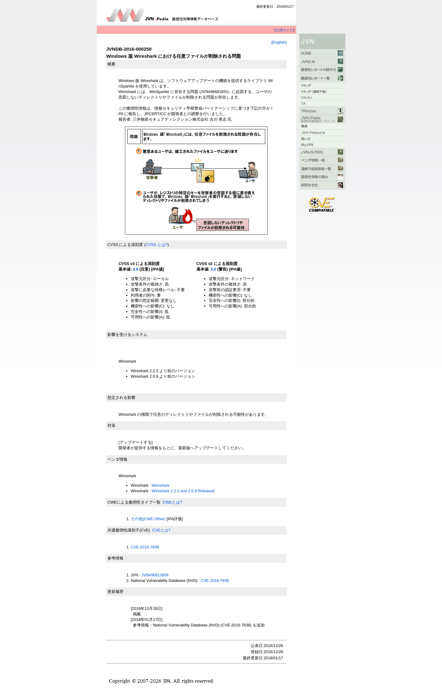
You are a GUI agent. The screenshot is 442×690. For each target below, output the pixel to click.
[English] (278, 42)
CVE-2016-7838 (145, 547)
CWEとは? (172, 502)
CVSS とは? (156, 244)
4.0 (213, 269)
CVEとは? (161, 530)
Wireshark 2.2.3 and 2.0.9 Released (183, 491)
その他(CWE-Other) (148, 519)
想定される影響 (121, 397)
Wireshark (160, 485)
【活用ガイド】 (284, 30)
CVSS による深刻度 (125, 244)
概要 (111, 64)
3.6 (135, 269)
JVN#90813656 (155, 575)
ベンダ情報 (117, 459)
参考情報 (115, 558)
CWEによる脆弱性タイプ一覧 (134, 502)
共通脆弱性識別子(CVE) (128, 530)
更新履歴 (115, 591)
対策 (111, 425)
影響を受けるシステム (127, 334)
